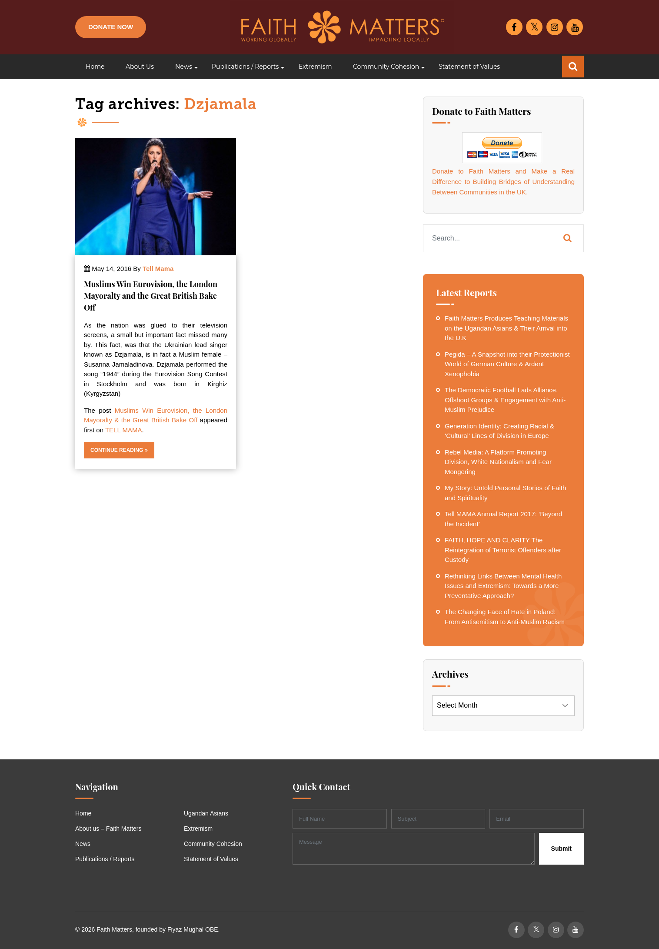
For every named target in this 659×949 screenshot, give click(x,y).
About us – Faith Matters (108, 828)
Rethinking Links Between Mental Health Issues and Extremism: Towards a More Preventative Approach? (503, 585)
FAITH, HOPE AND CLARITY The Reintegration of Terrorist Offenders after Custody (503, 549)
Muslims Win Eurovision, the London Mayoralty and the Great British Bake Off (150, 296)
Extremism (198, 828)
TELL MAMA (123, 430)
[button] (182, 66)
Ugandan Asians (206, 813)
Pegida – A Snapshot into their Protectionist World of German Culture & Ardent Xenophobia (507, 364)
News (82, 843)
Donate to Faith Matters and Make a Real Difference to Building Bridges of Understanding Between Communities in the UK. (503, 181)
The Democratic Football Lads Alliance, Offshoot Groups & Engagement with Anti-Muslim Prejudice (505, 399)
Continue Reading (119, 450)
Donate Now (110, 26)
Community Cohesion (213, 843)
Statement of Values (211, 858)
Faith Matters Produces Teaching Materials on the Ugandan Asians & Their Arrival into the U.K (506, 327)
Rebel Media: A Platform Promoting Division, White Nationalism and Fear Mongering (498, 461)
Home (83, 813)
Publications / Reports (104, 858)
